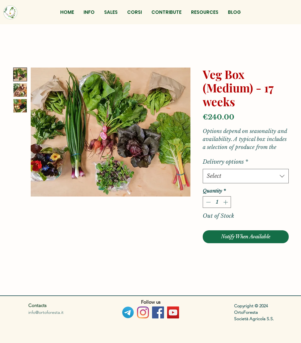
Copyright (244, 306)
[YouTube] (173, 312)
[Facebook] (158, 312)
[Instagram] (143, 312)
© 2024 (261, 306)
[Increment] (226, 202)
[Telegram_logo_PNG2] (128, 312)
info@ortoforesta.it (46, 312)
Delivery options (225, 161)
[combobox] (246, 176)
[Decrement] (208, 202)
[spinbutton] (217, 202)
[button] (110, 12)
